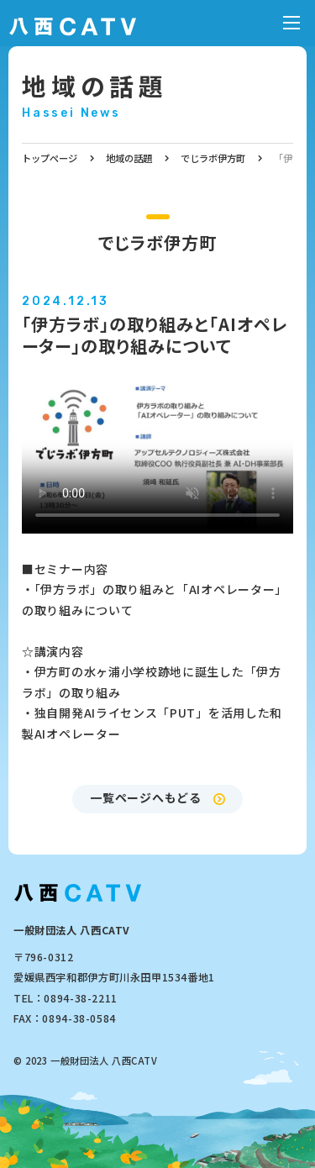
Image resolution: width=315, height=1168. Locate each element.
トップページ (49, 158)
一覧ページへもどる (145, 797)
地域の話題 (95, 85)
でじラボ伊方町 (213, 158)
